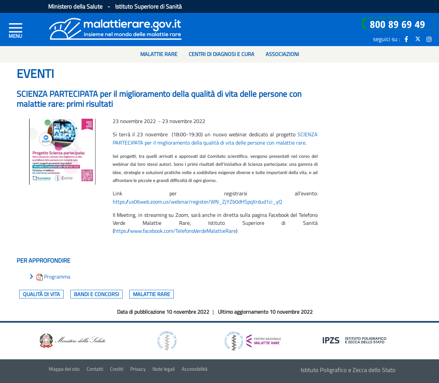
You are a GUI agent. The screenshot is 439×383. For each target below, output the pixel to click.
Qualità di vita (41, 294)
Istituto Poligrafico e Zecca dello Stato (348, 369)
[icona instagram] (429, 39)
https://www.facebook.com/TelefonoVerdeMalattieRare (175, 231)
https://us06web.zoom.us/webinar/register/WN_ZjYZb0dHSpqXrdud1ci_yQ (197, 202)
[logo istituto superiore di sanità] (166, 340)
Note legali (164, 369)
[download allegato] (40, 277)
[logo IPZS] (355, 339)
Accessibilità (195, 369)
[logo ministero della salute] (71, 340)
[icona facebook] (406, 39)
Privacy (138, 369)
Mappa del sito (64, 369)
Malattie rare (151, 294)
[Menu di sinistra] (15, 30)
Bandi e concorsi (96, 294)
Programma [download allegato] (57, 277)
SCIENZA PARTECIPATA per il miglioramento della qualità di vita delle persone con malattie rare (215, 138)
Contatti (95, 369)
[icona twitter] (418, 39)
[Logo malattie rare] (115, 28)
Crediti (116, 369)
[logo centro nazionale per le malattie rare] (252, 339)
